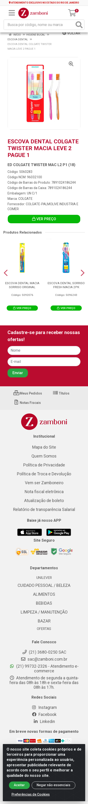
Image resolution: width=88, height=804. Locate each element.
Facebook (44, 714)
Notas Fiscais (27, 403)
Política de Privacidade (44, 465)
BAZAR (44, 621)
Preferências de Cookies (30, 799)
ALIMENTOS (44, 594)
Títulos (61, 393)
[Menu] (12, 13)
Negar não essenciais (53, 790)
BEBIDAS (44, 603)
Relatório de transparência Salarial (44, 509)
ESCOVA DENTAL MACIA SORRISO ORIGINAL (22, 285)
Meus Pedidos (27, 393)
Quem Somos (44, 456)
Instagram (44, 707)
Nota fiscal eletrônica (44, 491)
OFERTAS (44, 629)
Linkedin (44, 721)
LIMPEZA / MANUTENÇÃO (44, 612)
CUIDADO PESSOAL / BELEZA (44, 585)
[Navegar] (5, 273)
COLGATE (25, 199)
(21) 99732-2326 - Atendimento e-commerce (44, 668)
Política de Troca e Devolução (44, 474)
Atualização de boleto (44, 500)
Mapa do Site (44, 447)
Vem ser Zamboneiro (44, 482)
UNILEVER (44, 578)
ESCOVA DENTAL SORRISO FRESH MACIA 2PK (66, 285)
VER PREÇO (44, 219)
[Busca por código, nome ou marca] (39, 25)
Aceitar (19, 790)
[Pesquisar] (79, 25)
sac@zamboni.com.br (44, 659)
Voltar (71, 33)
